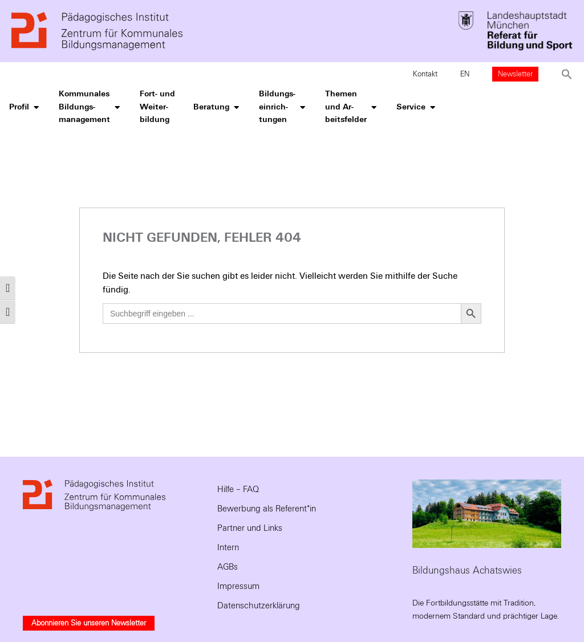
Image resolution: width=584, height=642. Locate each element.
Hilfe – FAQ (238, 489)
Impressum (238, 586)
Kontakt (425, 74)
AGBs (227, 567)
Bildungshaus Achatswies (467, 570)
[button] (567, 74)
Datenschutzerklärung (258, 605)
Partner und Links (249, 528)
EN (464, 74)
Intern (228, 547)
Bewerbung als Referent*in (266, 508)
